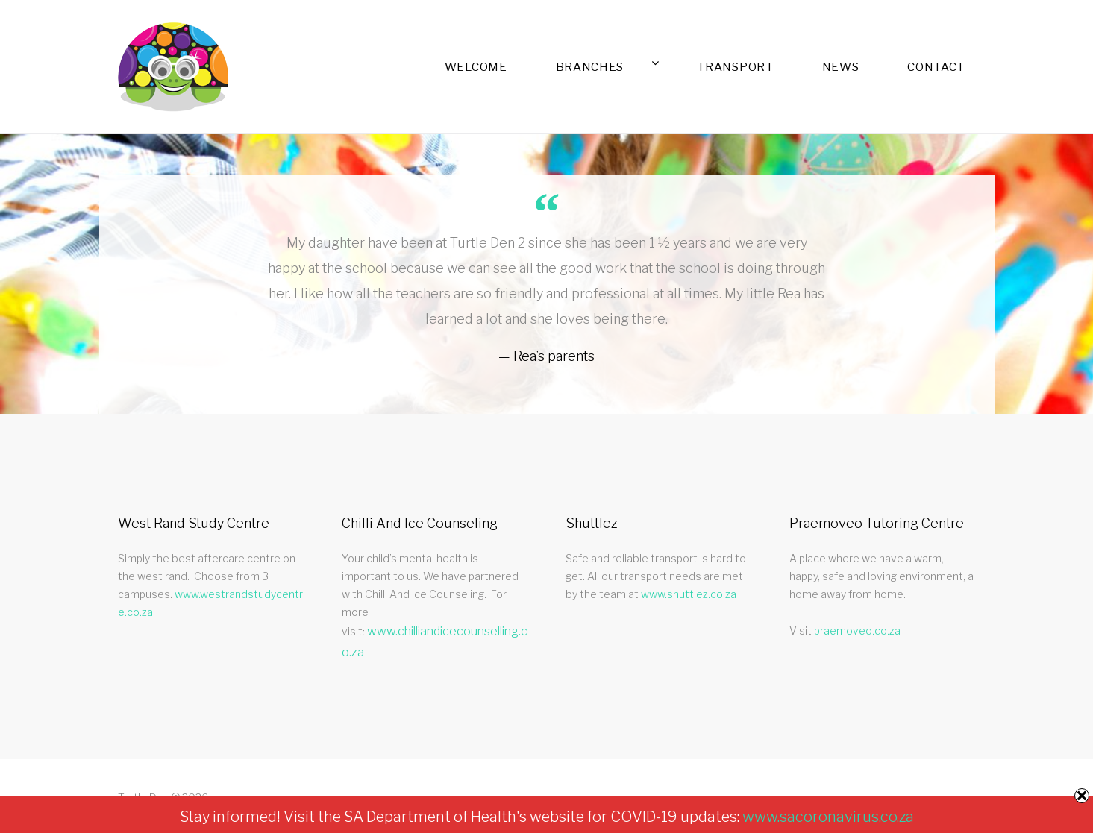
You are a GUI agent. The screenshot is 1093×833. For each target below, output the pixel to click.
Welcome (646, 66)
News (889, 66)
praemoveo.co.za (857, 630)
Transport (817, 66)
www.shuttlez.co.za (688, 594)
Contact (953, 66)
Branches (730, 66)
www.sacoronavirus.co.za (828, 817)
